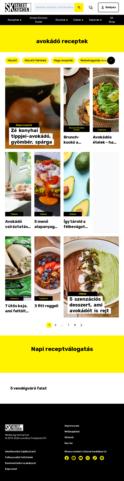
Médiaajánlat (72, 431)
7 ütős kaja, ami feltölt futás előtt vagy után (16, 309)
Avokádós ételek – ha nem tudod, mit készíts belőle (104, 140)
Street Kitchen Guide (38, 19)
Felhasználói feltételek (19, 457)
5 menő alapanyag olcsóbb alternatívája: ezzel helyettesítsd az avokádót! (47, 224)
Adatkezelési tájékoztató (20, 451)
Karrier (69, 443)
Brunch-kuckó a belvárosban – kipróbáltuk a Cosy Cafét (76, 140)
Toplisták (95, 19)
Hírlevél (69, 437)
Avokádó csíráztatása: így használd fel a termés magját (18, 224)
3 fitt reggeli (46, 306)
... (62, 325)
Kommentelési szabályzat (20, 463)
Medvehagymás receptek (97, 60)
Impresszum (72, 425)
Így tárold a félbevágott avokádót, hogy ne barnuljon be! (76, 224)
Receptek (15, 19)
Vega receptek (63, 60)
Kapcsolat (11, 469)
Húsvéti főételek (35, 60)
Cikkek (78, 19)
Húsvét (12, 60)
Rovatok (62, 19)
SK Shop (112, 19)
